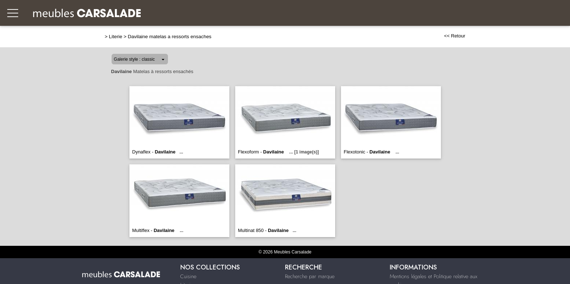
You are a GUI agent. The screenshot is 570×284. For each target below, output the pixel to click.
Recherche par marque (309, 276)
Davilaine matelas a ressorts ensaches (170, 36)
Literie (116, 36)
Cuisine (188, 276)
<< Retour (454, 36)
